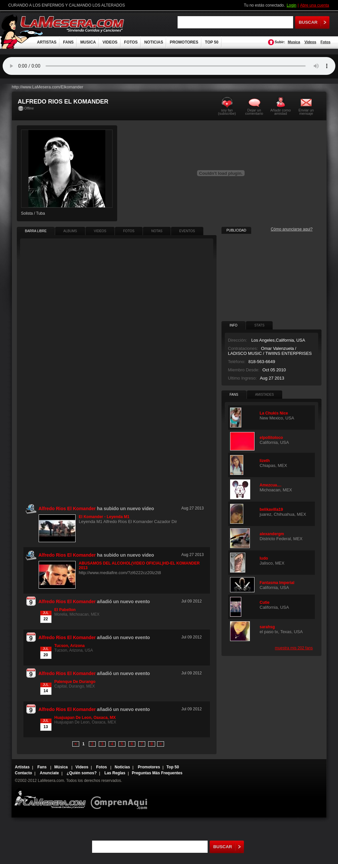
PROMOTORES (184, 42)
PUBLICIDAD (236, 230)
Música (61, 767)
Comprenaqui (121, 798)
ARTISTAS (46, 42)
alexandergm (272, 534)
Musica (294, 42)
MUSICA (88, 42)
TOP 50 (212, 42)
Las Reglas (114, 773)
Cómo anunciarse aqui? (292, 229)
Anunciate (49, 773)
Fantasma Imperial (277, 582)
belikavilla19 (271, 509)
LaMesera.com (72, 24)
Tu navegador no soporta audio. (169, 66)
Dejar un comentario (254, 111)
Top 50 (172, 767)
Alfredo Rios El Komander (67, 601)
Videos (310, 42)
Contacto (23, 773)
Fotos (325, 42)
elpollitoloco (271, 437)
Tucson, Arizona (69, 645)
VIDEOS (109, 42)
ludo (264, 558)
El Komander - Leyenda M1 (104, 516)
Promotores (149, 767)
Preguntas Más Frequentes (157, 773)
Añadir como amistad (280, 111)
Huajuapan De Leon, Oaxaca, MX (85, 717)
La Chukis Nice (274, 413)
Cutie (265, 602)
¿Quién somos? (82, 773)
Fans (42, 767)
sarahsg (267, 627)
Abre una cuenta (314, 5)
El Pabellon (65, 609)
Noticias (122, 767)
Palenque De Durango (75, 681)
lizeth (265, 460)
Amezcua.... (271, 485)
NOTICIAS (153, 42)
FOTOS (131, 42)
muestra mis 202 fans (294, 648)
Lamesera (50, 798)
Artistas (22, 767)
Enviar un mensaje (306, 111)
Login (291, 5)
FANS (68, 42)
